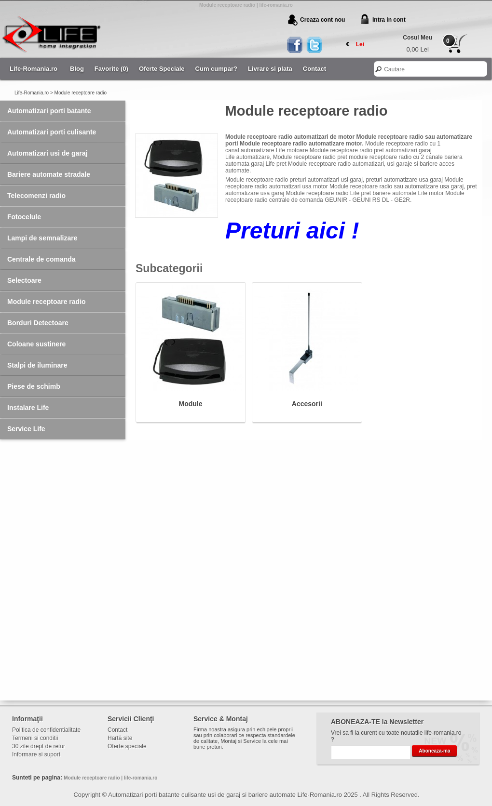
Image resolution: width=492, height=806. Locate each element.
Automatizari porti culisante (51, 132)
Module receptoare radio (81, 92)
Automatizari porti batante (49, 111)
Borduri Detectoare (37, 323)
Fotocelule (24, 217)
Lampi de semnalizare (42, 238)
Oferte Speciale (162, 68)
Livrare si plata (270, 68)
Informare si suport (36, 754)
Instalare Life (28, 407)
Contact (314, 68)
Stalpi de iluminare (37, 365)
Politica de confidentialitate (46, 730)
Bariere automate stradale (48, 174)
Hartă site (120, 738)
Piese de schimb (33, 386)
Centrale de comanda (41, 259)
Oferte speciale (127, 746)
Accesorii (307, 404)
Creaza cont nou (322, 19)
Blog (77, 68)
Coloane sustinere (36, 344)
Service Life (26, 429)
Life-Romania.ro (33, 68)
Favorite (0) (111, 68)
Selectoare (24, 280)
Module (191, 404)
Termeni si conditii (35, 738)
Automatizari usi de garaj (47, 153)
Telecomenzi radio (36, 195)
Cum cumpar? (216, 68)
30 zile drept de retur (38, 746)
